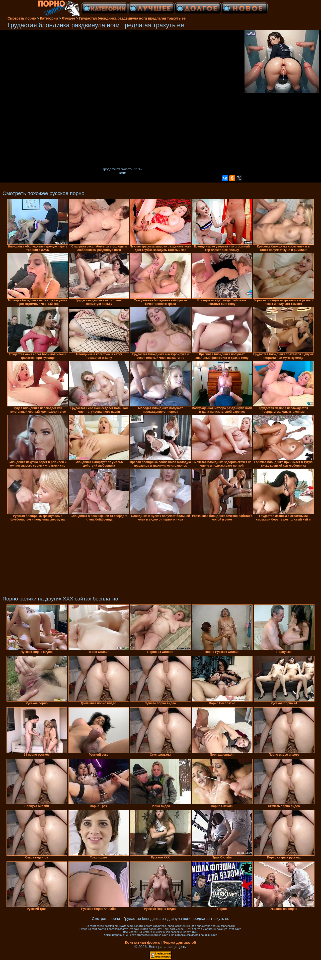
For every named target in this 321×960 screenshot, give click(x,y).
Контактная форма (142, 942)
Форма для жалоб (179, 942)
